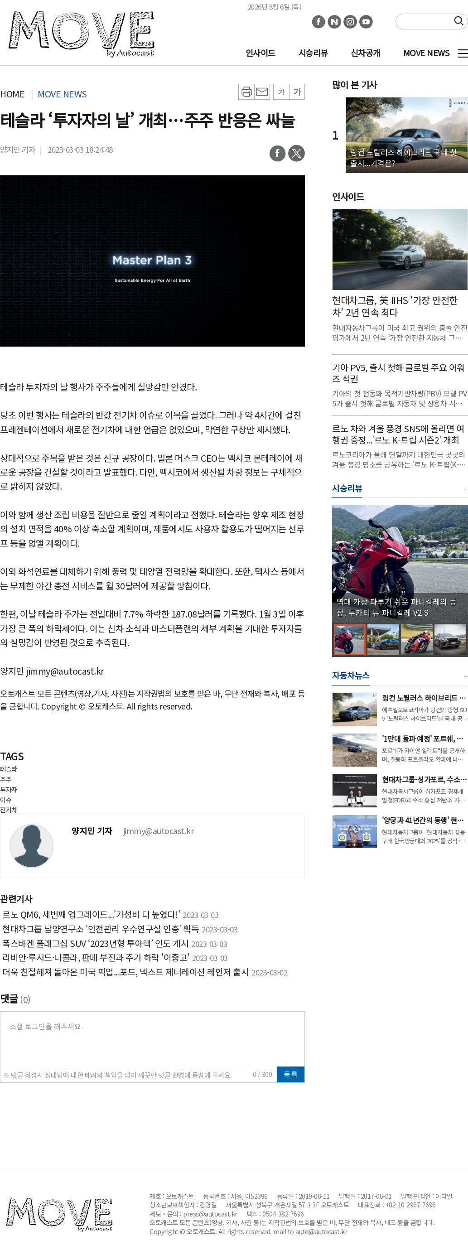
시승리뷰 (313, 52)
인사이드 (260, 52)
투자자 (8, 789)
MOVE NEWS (426, 52)
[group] (400, 564)
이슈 (5, 799)
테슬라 (8, 768)
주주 (5, 779)
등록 (291, 1074)
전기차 (8, 809)
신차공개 (366, 52)
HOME (12, 93)
